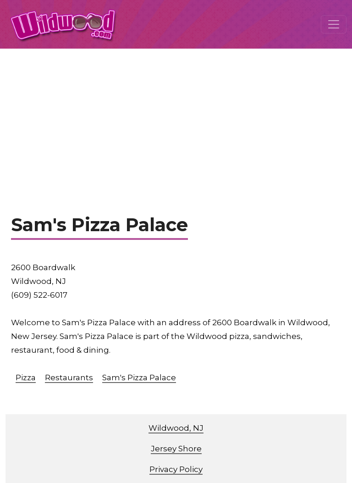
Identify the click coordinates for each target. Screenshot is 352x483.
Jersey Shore (176, 448)
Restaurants (69, 377)
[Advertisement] (176, 117)
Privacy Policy (176, 469)
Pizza (26, 377)
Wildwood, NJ (176, 428)
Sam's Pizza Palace (139, 377)
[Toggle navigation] (333, 24)
